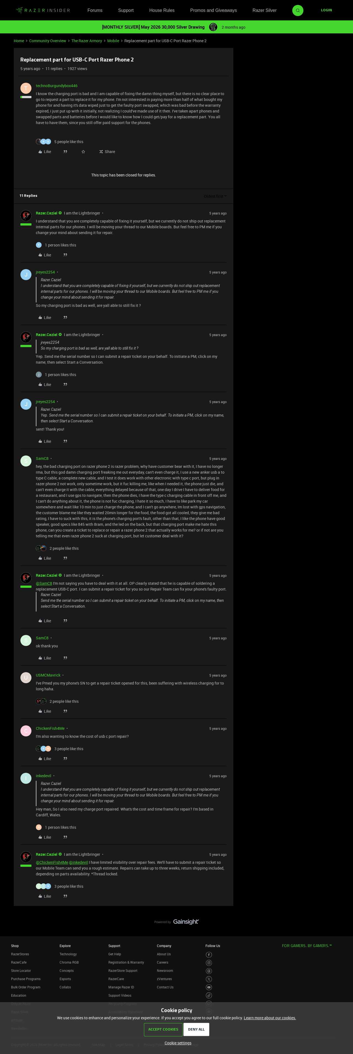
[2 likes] (57, 548)
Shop (15, 945)
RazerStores (20, 954)
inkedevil (43, 775)
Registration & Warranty (126, 962)
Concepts (67, 970)
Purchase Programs (26, 979)
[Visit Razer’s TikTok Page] (208, 995)
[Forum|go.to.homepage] (43, 10)
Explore (65, 945)
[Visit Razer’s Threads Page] (208, 971)
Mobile (113, 40)
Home (19, 40)
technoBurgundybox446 (56, 85)
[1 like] (56, 245)
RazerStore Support (122, 970)
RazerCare (116, 979)
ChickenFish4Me (50, 728)
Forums (94, 10)
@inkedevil (78, 862)
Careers (162, 962)
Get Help (114, 954)
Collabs (65, 987)
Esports (65, 979)
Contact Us (165, 987)
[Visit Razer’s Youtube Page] (208, 987)
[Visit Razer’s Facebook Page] (208, 954)
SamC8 (42, 458)
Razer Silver (265, 10)
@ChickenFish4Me (52, 862)
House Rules (162, 10)
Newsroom (165, 970)
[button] (326, 10)
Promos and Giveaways (213, 10)
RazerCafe (18, 962)
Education (18, 995)
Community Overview (47, 40)
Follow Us (212, 945)
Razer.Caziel (46, 213)
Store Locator (21, 970)
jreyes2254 (45, 272)
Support (125, 10)
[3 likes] (59, 749)
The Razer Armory (86, 40)
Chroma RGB (69, 962)
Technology (68, 954)
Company (164, 945)
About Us (164, 954)
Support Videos (119, 995)
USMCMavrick (48, 675)
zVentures (164, 979)
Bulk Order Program (25, 987)
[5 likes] (59, 141)
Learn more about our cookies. (270, 1017)
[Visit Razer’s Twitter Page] (208, 979)
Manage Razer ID (121, 987)
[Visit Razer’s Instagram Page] (208, 962)
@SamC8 (44, 583)
